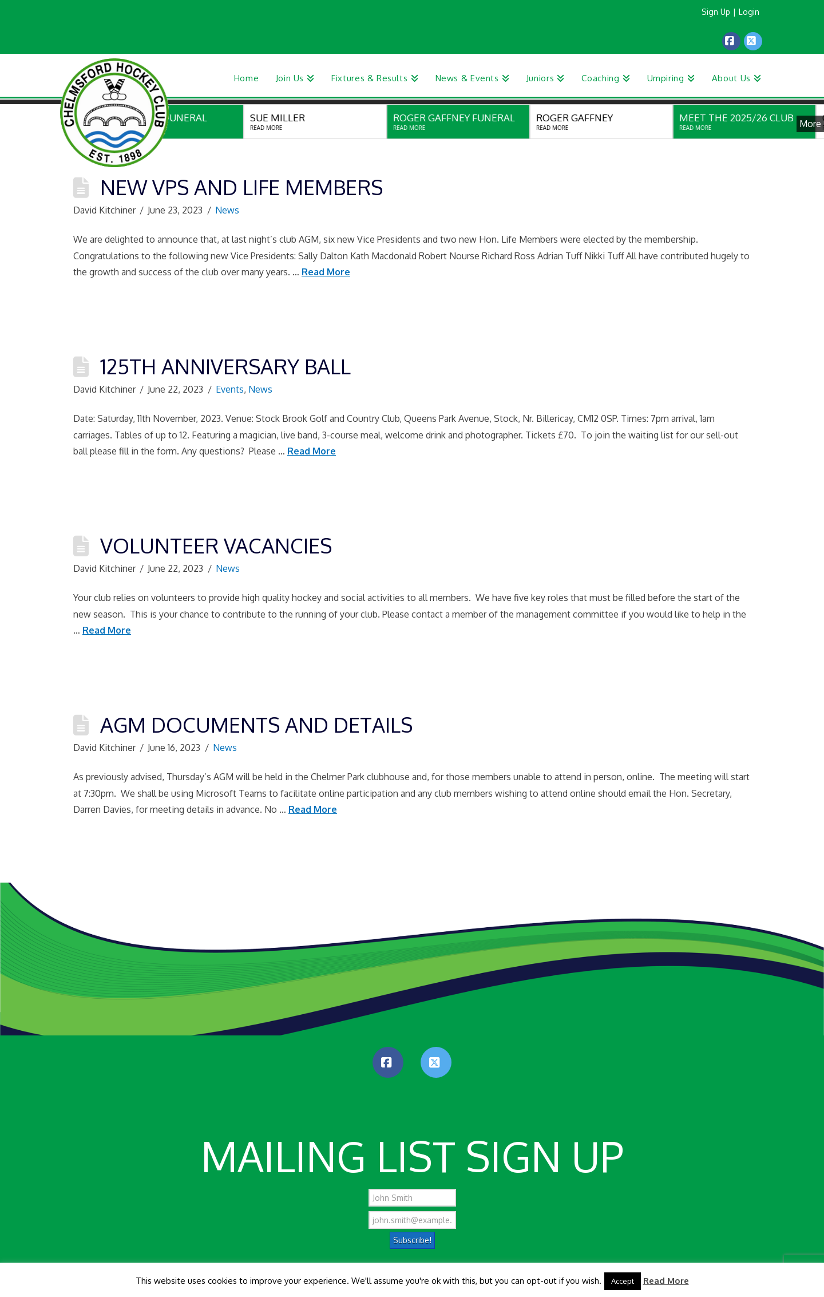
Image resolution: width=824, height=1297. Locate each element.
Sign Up (716, 12)
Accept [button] (622, 1281)
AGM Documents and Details (256, 724)
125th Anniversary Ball (225, 366)
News (227, 210)
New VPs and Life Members (241, 187)
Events (230, 389)
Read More (326, 272)
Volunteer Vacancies (216, 545)
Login (749, 12)
